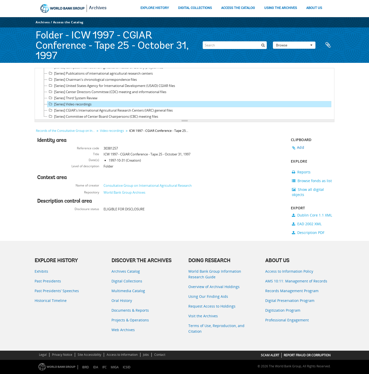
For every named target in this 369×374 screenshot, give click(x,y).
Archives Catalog (125, 271)
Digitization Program (282, 310)
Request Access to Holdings (211, 306)
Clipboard (328, 45)
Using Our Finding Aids (208, 296)
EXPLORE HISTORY (154, 8)
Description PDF (308, 232)
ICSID (126, 367)
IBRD (85, 367)
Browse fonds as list (312, 180)
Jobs (146, 354)
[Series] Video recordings (69, 104)
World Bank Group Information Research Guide (214, 274)
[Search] (235, 45)
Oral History (121, 300)
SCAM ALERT (270, 355)
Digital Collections (126, 281)
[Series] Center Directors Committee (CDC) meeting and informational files (106, 92)
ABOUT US (314, 8)
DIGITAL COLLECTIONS (195, 8)
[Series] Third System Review (72, 98)
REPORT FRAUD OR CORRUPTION (307, 355)
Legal (43, 354)
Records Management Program (292, 290)
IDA (95, 367)
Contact (159, 354)
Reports (301, 172)
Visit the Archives (203, 315)
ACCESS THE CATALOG (238, 8)
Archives (98, 8)
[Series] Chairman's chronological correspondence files (92, 79)
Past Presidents (48, 281)
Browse (294, 45)
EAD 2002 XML (307, 223)
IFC (104, 367)
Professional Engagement (287, 320)
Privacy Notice (62, 354)
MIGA (115, 367)
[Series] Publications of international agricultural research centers (100, 73)
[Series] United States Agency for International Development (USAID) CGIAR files (111, 86)
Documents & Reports (130, 310)
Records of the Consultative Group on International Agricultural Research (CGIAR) (66, 131)
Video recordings (112, 131)
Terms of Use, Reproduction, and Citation (216, 328)
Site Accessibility (89, 354)
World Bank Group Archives (124, 192)
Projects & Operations (130, 320)
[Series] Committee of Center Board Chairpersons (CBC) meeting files (102, 116)
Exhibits (41, 271)
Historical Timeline (51, 300)
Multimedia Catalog (128, 290)
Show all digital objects (308, 192)
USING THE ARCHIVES (280, 8)
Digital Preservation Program (289, 300)
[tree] (184, 94)
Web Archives (123, 329)
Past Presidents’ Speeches (57, 290)
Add (300, 147)
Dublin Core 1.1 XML (312, 215)
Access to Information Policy (289, 271)
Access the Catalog (68, 22)
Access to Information (122, 354)
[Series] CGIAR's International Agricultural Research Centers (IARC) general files (110, 110)
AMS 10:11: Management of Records (296, 281)
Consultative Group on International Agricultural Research (148, 185)
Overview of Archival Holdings (214, 286)
